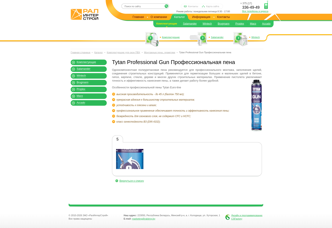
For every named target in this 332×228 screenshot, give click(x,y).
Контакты (193, 6)
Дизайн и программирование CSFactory (246, 217)
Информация (201, 17)
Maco (253, 23)
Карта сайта (212, 6)
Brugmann (223, 23)
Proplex (239, 23)
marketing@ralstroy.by (143, 218)
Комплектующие (166, 23)
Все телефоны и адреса (255, 11)
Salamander (190, 23)
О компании (159, 17)
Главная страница (80, 52)
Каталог (179, 17)
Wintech (207, 23)
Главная (138, 17)
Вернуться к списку (131, 180)
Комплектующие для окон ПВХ (123, 52)
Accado (266, 23)
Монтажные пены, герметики (159, 52)
